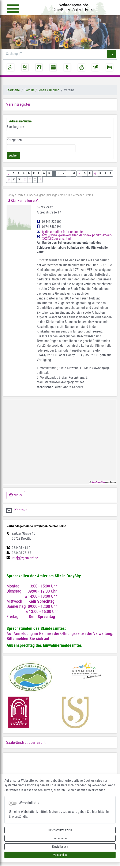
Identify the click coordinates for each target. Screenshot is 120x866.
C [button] (24, 173)
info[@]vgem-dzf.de (25, 558)
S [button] (105, 173)
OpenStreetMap (98, 482)
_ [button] (8, 173)
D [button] (29, 173)
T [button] (110, 173)
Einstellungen (60, 846)
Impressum (60, 838)
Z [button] (35, 179)
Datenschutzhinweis (60, 830)
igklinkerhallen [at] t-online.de (62, 232)
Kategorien (14, 140)
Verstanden (60, 854)
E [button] (33, 173)
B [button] (18, 173)
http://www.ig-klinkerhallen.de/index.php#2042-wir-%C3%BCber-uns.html (77, 237)
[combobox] (41, 148)
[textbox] (9, 148)
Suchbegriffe (15, 127)
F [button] (38, 173)
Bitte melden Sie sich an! (28, 638)
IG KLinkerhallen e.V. (23, 200)
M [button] (74, 173)
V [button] (14, 179)
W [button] (19, 179)
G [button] (44, 173)
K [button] (63, 173)
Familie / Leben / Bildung (42, 90)
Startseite (13, 90)
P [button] (90, 173)
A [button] (13, 173)
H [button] (49, 173)
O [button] (85, 173)
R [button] (100, 173)
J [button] (58, 173)
